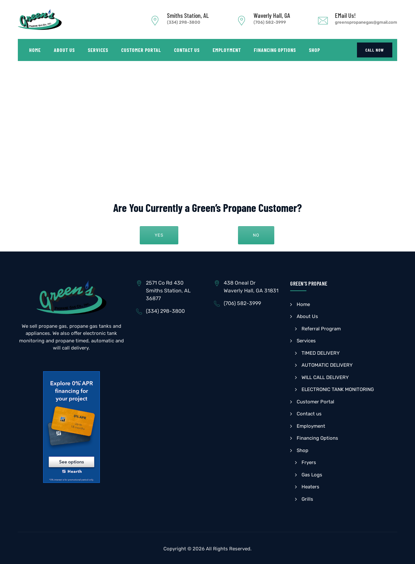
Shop (314, 50)
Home (35, 50)
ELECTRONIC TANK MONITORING (338, 389)
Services (98, 50)
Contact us (187, 50)
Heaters (310, 487)
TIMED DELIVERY (321, 353)
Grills (307, 499)
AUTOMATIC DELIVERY (327, 365)
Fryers (309, 462)
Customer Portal (141, 50)
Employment (227, 50)
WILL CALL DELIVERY (325, 377)
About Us (64, 50)
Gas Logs (312, 475)
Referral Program (321, 329)
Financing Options (275, 50)
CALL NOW (374, 50)
